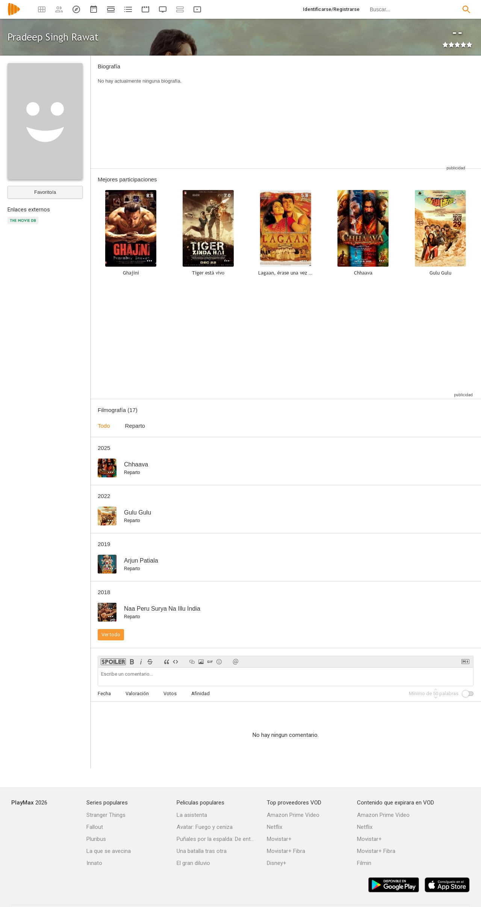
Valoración (137, 693)
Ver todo (110, 634)
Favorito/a (45, 192)
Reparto (135, 426)
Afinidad (200, 693)
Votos (170, 693)
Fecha (104, 693)
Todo (104, 426)
